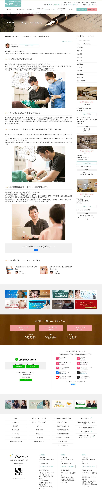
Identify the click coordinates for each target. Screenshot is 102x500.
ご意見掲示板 (39, 436)
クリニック (20, 9)
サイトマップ (19, 464)
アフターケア (50, 9)
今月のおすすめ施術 (62, 432)
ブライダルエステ (63, 443)
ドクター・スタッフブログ (39, 420)
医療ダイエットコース (63, 424)
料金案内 (29, 9)
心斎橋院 (42, 453)
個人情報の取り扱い (18, 462)
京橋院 (63, 453)
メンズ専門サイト (86, 429)
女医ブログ (80, 77)
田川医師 (79, 54)
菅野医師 (79, 50)
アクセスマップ (46, 464)
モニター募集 (39, 428)
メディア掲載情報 (61, 9)
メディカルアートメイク (62, 436)
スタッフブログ (81, 80)
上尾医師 (79, 67)
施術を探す (9, 9)
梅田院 (84, 453)
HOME (15, 416)
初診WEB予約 (82, 9)
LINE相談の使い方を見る (26, 373)
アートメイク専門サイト (86, 426)
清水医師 (79, 70)
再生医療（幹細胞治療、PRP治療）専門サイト (86, 421)
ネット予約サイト (86, 416)
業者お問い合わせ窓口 (16, 439)
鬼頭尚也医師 (80, 74)
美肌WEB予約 (92, 9)
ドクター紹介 (15, 428)
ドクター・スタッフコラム (39, 416)
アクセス (71, 9)
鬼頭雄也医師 (80, 64)
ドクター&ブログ (40, 9)
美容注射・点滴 (63, 439)
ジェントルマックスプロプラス (62, 416)
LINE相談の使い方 (39, 439)
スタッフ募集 (39, 432)
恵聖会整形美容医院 (62, 428)
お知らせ (39, 424)
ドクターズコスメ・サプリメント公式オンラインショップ (86, 434)
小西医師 (79, 57)
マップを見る (87, 114)
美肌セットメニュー (62, 420)
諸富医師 (79, 60)
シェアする (35, 249)
